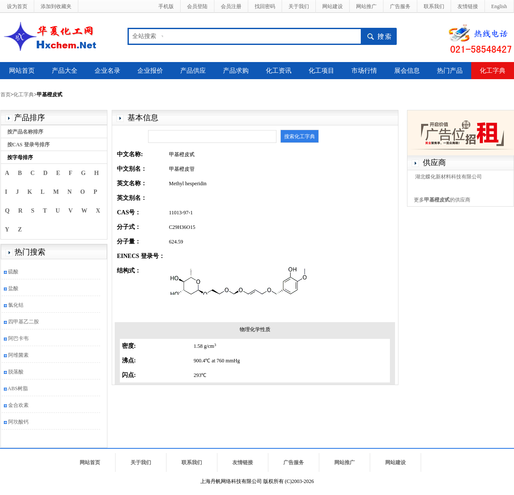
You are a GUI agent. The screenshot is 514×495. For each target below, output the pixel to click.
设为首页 (17, 6)
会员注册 (231, 6)
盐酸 (13, 288)
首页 (5, 95)
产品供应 (193, 70)
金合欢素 (18, 405)
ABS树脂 (18, 388)
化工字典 (492, 70)
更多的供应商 (442, 200)
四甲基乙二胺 (23, 322)
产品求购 (236, 70)
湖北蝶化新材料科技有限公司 (448, 177)
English (499, 6)
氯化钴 (16, 305)
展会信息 (407, 70)
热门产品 (450, 70)
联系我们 (434, 6)
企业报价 (150, 70)
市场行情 (364, 70)
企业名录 (107, 70)
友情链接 (468, 6)
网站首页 (22, 70)
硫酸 (13, 272)
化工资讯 (278, 70)
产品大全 (64, 70)
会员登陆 (197, 6)
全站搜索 (144, 36)
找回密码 (265, 6)
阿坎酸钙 (18, 422)
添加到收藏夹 (56, 6)
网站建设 (332, 6)
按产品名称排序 (25, 132)
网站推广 (366, 6)
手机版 (166, 6)
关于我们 (298, 6)
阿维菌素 (18, 355)
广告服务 (400, 6)
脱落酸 (16, 372)
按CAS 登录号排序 (28, 145)
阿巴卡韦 (18, 338)
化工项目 (321, 70)
